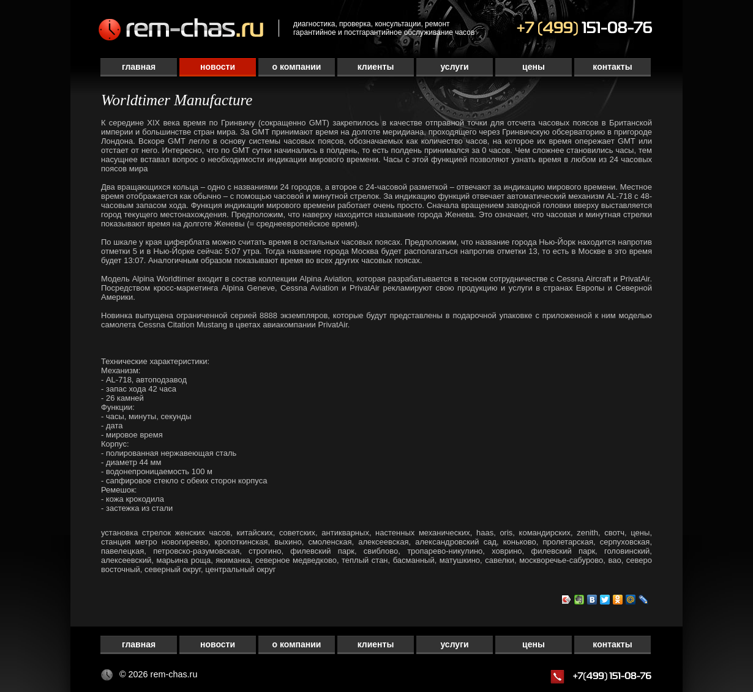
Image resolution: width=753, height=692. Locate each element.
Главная (138, 67)
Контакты (612, 67)
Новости (217, 67)
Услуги (454, 67)
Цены (533, 67)
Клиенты (376, 67)
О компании (296, 67)
